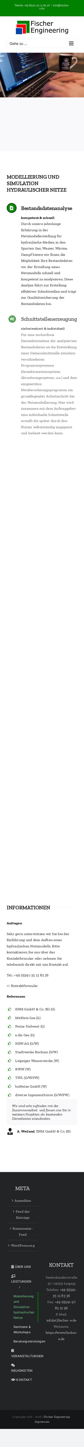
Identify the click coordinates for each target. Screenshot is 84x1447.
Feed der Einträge (23, 1214)
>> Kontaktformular (22, 986)
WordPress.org (23, 1245)
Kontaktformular (20, 958)
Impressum (42, 1421)
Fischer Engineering (57, 1416)
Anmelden (23, 1200)
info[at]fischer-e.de (61, 1320)
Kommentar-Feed (23, 1231)
